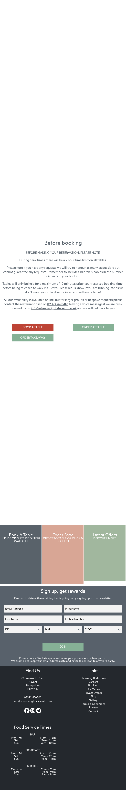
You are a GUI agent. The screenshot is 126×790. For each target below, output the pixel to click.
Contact (93, 711)
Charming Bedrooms (93, 678)
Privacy (93, 707)
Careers (93, 682)
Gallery (93, 700)
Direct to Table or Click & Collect (63, 540)
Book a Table (33, 327)
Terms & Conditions (93, 704)
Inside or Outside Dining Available (21, 540)
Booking (93, 685)
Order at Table (93, 327)
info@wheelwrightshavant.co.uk (54, 308)
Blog (93, 696)
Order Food (63, 535)
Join (63, 646)
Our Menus (93, 689)
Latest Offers (105, 535)
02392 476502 (57, 304)
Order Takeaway (32, 337)
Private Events (93, 693)
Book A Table (21, 535)
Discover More (104, 538)
